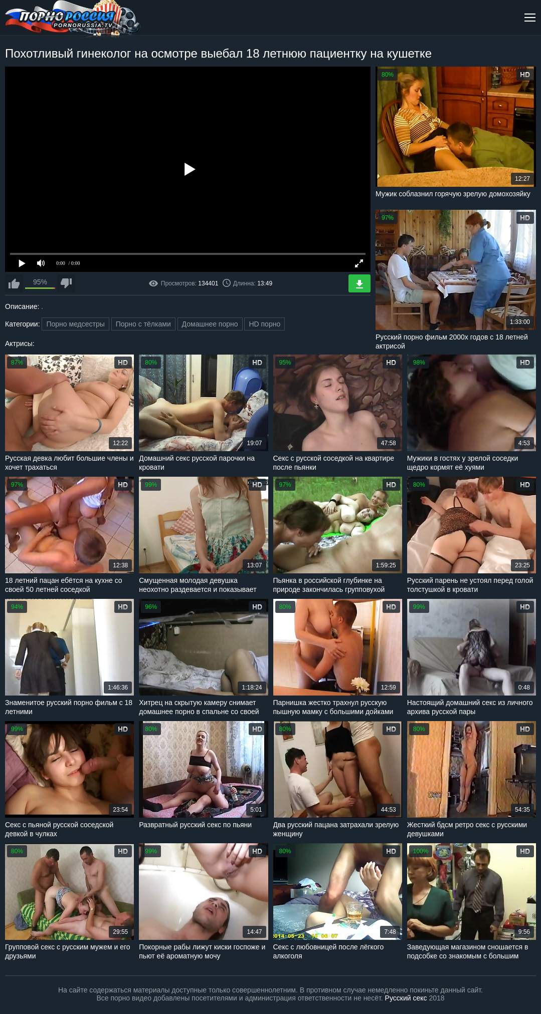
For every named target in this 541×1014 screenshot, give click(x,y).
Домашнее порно (210, 324)
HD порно (264, 324)
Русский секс (406, 998)
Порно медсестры (75, 324)
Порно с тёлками (143, 324)
